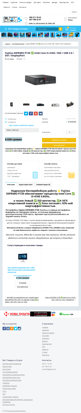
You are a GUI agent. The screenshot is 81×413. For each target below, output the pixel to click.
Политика (46, 2)
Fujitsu (12, 59)
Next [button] (74, 104)
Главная (5, 2)
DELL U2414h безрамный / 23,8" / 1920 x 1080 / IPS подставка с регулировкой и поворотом (21, 270)
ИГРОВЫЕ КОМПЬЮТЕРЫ (12, 380)
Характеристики (25, 185)
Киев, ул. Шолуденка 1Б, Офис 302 (42, 23)
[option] (11, 104)
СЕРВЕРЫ (6, 383)
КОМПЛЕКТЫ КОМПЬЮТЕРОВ (14, 375)
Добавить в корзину (59, 140)
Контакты (22, 7)
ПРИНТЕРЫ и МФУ (9, 389)
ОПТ (72, 2)
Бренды (54, 2)
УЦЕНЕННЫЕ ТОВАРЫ (10, 397)
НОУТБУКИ (7, 369)
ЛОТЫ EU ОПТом (9, 405)
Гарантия (14, 2)
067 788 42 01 (35, 19)
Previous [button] (6, 104)
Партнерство (64, 2)
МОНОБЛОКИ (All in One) (11, 378)
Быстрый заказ (59, 145)
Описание (11, 185)
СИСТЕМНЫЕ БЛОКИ (10, 372)
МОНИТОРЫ (7, 367)
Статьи (14, 7)
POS (4, 394)
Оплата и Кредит (25, 2)
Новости (7, 7)
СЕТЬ (4, 391)
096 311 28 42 (35, 17)
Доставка (37, 2)
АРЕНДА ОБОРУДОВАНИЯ (12, 364)
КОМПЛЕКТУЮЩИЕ (10, 386)
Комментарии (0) (43, 185)
